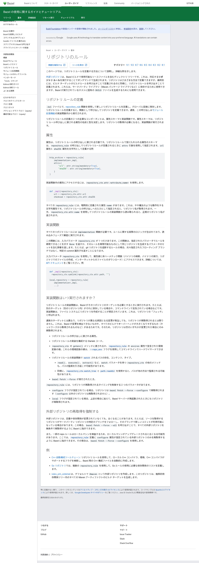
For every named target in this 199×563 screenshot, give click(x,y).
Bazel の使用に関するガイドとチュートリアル (32, 12)
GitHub (190, 3)
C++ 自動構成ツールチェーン (66, 457)
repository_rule (73, 107)
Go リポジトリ (59, 465)
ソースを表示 (79, 65)
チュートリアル (67, 18)
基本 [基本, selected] (19, 18)
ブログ (43, 530)
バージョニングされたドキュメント (146, 3)
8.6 (141, 65)
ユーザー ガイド (60, 50)
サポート (124, 530)
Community (119, 3)
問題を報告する (57, 65)
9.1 (127, 65)
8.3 (154, 65)
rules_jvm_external (61, 474)
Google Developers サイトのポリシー (90, 493)
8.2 (158, 65)
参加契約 (127, 29)
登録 (141, 29)
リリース (7, 18)
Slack (122, 539)
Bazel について (30, 3)
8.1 (163, 65)
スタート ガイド (51, 3)
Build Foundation (53, 29)
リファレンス (91, 3)
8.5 (145, 65)
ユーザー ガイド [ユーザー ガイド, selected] (72, 3)
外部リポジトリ (54, 77)
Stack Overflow (126, 543)
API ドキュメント (55, 263)
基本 (72, 50)
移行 (83, 18)
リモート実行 (48, 18)
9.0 (132, 65)
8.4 (150, 65)
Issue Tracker (126, 534)
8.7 (136, 65)
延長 (106, 3)
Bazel (48, 50)
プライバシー (57, 555)
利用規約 (44, 555)
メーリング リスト (106, 29)
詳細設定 (32, 18)
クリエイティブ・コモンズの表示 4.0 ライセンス (99, 490)
